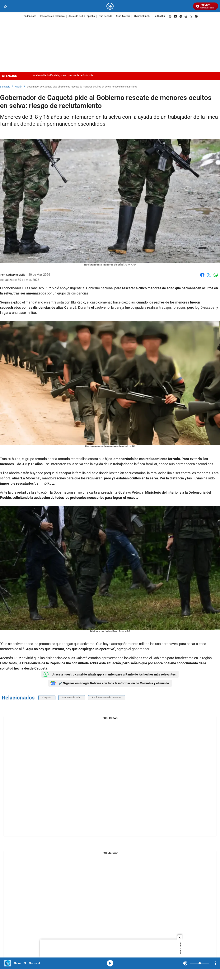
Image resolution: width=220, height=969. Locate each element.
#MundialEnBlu (142, 16)
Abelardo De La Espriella (81, 16)
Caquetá (46, 697)
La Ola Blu (159, 16)
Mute (185, 963)
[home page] (110, 6)
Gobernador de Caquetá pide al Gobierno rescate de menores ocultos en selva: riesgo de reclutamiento (82, 87)
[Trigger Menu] (5, 6)
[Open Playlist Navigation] (215, 963)
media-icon (110, 963)
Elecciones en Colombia (52, 16)
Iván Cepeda (105, 16)
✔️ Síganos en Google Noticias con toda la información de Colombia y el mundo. (110, 683)
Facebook (202, 274)
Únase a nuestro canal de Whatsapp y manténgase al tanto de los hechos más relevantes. (110, 674)
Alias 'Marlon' (123, 16)
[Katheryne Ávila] (15, 274)
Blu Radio (5, 87)
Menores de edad (71, 697)
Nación (18, 87)
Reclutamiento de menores (106, 697)
